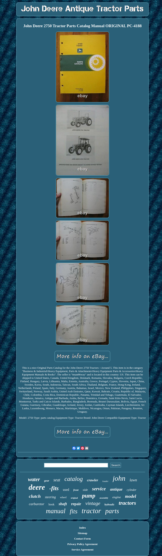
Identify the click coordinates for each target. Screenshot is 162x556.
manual (55, 511)
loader (105, 481)
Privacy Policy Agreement (82, 544)
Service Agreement (82, 549)
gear (46, 480)
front (76, 490)
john (119, 478)
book (51, 504)
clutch (35, 496)
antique (116, 489)
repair (76, 504)
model (130, 496)
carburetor (36, 504)
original (74, 498)
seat (56, 480)
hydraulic (109, 504)
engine (116, 497)
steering (50, 497)
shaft (63, 504)
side (85, 489)
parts (112, 511)
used (66, 489)
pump (88, 496)
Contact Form (82, 538)
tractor (91, 511)
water (34, 479)
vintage (92, 503)
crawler (92, 480)
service (99, 488)
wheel (63, 497)
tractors (127, 503)
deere (36, 487)
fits (73, 511)
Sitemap (82, 533)
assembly (104, 498)
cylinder (131, 489)
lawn (133, 480)
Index (82, 527)
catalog (73, 478)
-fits (54, 488)
